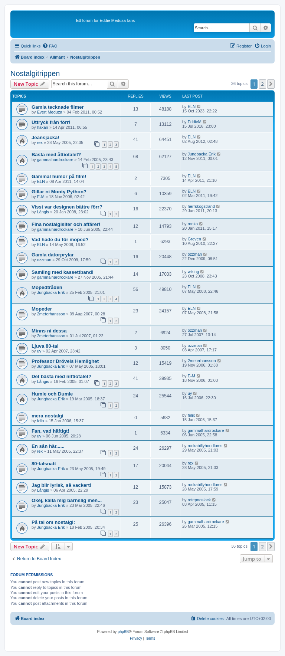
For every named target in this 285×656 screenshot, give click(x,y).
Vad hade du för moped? (60, 239)
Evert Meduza (49, 112)
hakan (42, 127)
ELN (192, 106)
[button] (271, 83)
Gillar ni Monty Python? (59, 191)
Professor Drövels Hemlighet (65, 361)
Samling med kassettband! (63, 272)
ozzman (44, 260)
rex (40, 142)
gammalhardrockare (55, 159)
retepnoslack (199, 500)
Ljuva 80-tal (45, 346)
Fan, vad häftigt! (50, 431)
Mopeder (42, 309)
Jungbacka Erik (202, 154)
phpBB (123, 632)
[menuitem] (49, 46)
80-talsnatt (44, 463)
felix (41, 421)
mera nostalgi (47, 416)
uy (39, 351)
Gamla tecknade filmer (58, 107)
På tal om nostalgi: (53, 522)
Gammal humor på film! (59, 176)
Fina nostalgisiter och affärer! (66, 224)
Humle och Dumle (52, 394)
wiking (193, 271)
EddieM (195, 121)
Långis (43, 212)
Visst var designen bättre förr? (67, 207)
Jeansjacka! (45, 137)
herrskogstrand (201, 206)
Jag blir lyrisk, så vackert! (61, 485)
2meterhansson (51, 314)
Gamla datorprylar (53, 255)
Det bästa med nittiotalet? (61, 376)
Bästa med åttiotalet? (56, 154)
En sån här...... (48, 446)
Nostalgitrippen (35, 73)
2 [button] (262, 84)
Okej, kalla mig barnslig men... (67, 500)
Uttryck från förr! (51, 122)
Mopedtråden (47, 287)
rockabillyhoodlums (205, 445)
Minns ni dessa (49, 331)
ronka (193, 224)
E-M (41, 196)
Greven (194, 239)
